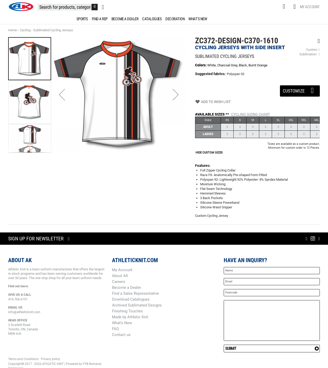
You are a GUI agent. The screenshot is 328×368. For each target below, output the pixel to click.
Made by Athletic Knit (130, 317)
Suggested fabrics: (210, 74)
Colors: (201, 65)
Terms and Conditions (23, 359)
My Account (310, 7)
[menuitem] (81, 19)
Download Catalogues (131, 299)
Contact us (121, 334)
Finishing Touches (127, 311)
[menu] (164, 19)
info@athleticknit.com (24, 312)
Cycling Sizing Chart (250, 114)
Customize (300, 89)
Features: (202, 165)
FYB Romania (92, 364)
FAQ (115, 328)
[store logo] (21, 7)
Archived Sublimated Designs (137, 305)
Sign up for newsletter (36, 239)
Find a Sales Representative (135, 293)
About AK (120, 275)
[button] (62, 95)
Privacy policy (50, 359)
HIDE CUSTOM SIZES (209, 152)
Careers (118, 281)
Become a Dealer (126, 287)
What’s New (122, 323)
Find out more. (18, 286)
